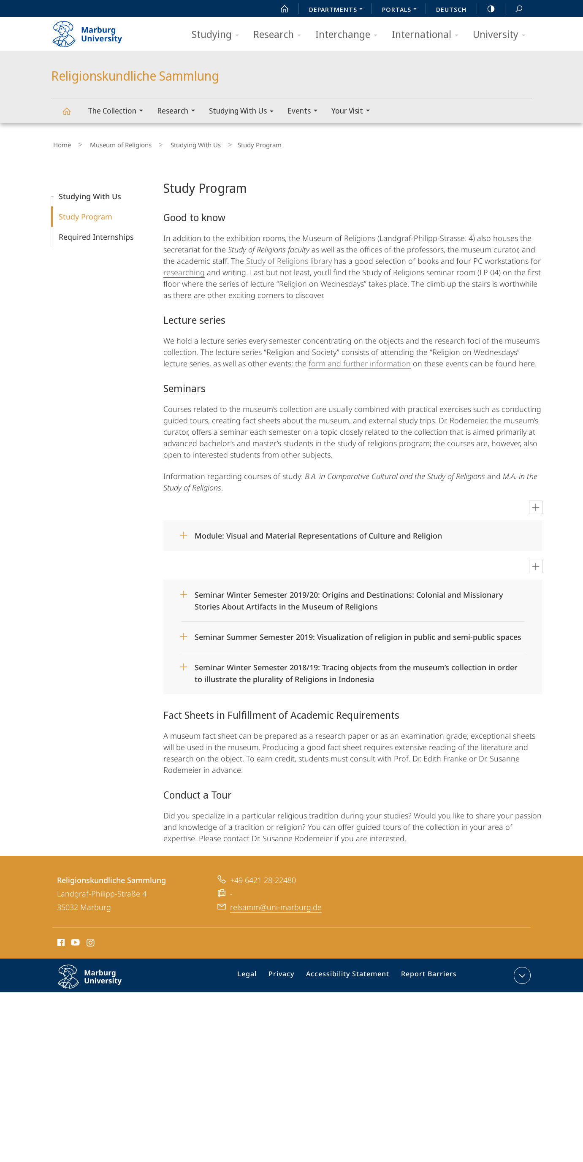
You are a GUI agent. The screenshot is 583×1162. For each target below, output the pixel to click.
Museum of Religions (110, 143)
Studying (218, 35)
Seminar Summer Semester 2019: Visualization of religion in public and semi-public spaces (358, 633)
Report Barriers (426, 973)
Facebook (60, 940)
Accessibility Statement (351, 973)
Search (514, 9)
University (502, 35)
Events (305, 112)
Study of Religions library (289, 257)
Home (60, 143)
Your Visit (353, 112)
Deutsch (451, 9)
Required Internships (96, 233)
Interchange (349, 35)
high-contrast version (486, 9)
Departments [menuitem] (338, 10)
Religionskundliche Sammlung (71, 115)
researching (184, 268)
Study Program (85, 213)
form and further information (360, 360)
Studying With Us (244, 112)
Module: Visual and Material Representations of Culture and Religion (318, 531)
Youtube (74, 940)
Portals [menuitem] (401, 10)
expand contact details (521, 971)
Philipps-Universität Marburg (98, 979)
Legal (258, 973)
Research (279, 35)
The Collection (118, 112)
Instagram (91, 940)
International (428, 35)
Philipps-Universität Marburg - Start (96, 31)
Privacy (289, 973)
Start (280, 9)
